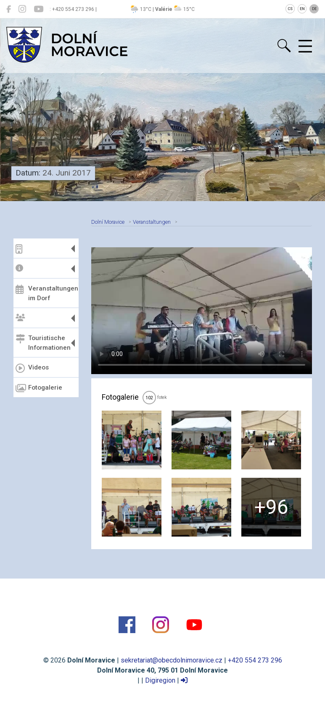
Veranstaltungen (152, 222)
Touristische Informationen (43, 342)
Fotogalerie (39, 388)
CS (290, 9)
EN (302, 9)
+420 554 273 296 (255, 660)
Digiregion (160, 680)
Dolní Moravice (107, 222)
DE (314, 9)
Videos (32, 368)
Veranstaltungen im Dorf (46, 293)
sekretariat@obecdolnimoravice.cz (171, 660)
